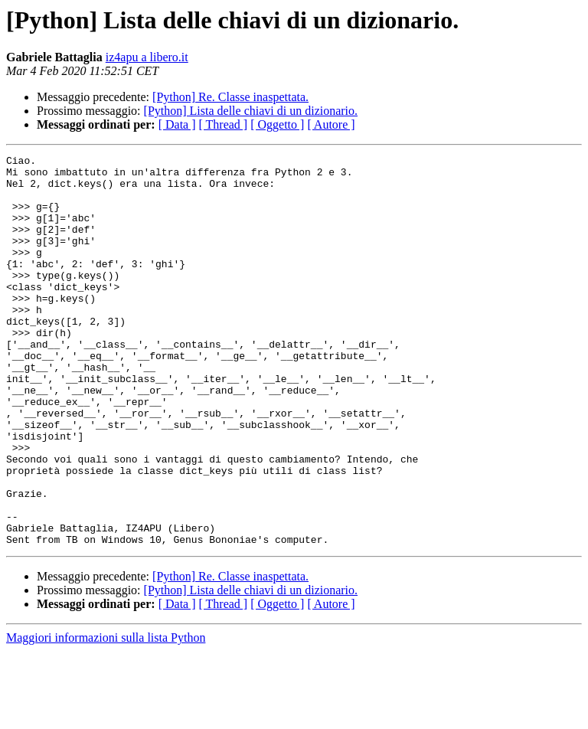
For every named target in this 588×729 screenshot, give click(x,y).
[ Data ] (177, 124)
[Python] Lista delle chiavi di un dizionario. (251, 110)
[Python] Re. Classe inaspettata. (230, 96)
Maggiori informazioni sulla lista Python (105, 715)
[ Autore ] (330, 124)
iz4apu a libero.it (147, 57)
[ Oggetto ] (277, 124)
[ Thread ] (223, 124)
